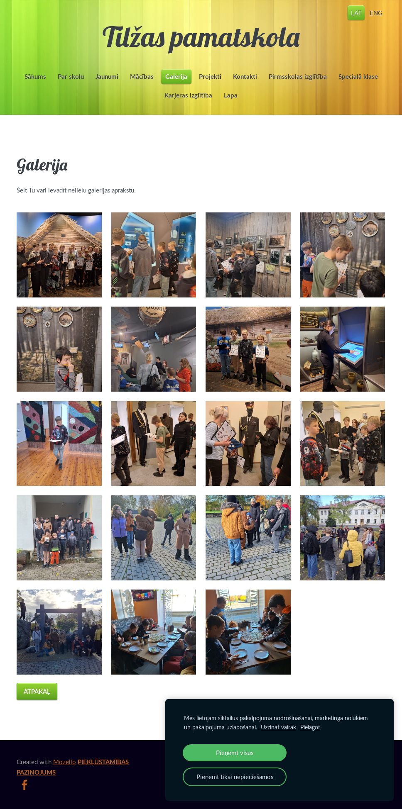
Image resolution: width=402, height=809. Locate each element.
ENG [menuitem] (376, 12)
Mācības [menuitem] (142, 76)
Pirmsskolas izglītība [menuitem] (298, 76)
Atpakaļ (37, 691)
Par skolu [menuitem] (71, 76)
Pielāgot (310, 727)
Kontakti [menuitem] (245, 76)
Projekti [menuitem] (210, 76)
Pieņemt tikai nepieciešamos (234, 776)
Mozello (64, 762)
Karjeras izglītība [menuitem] (188, 95)
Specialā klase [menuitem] (358, 76)
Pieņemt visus (234, 752)
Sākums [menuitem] (35, 76)
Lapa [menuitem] (231, 95)
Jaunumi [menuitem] (107, 76)
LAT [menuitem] (356, 12)
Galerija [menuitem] (176, 76)
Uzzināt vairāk (278, 727)
